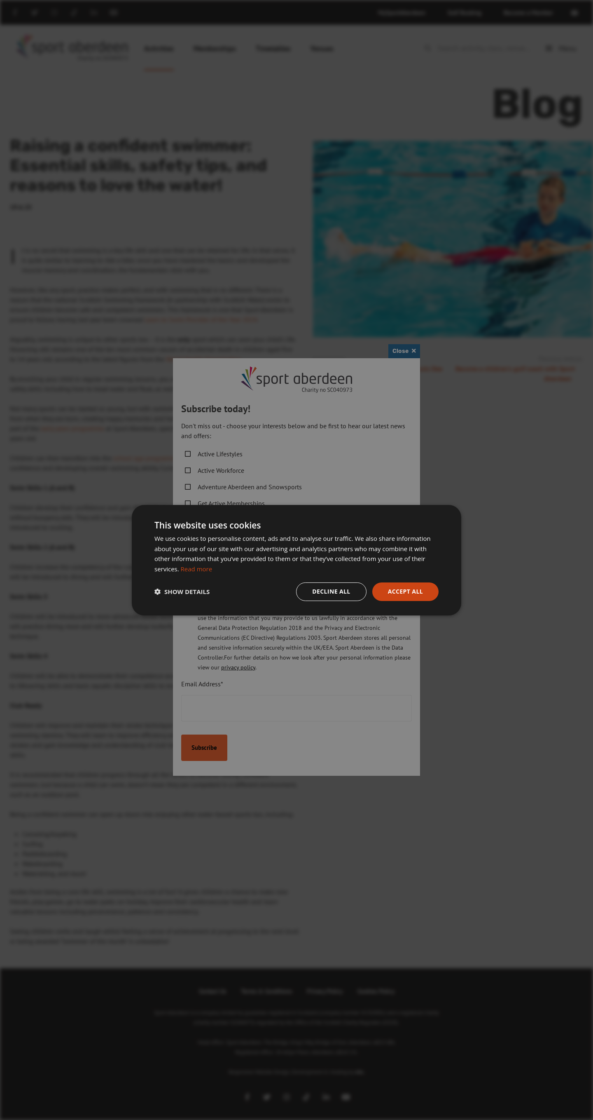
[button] (182, 591)
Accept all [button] (405, 591)
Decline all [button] (331, 591)
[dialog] (296, 560)
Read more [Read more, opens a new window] (196, 569)
